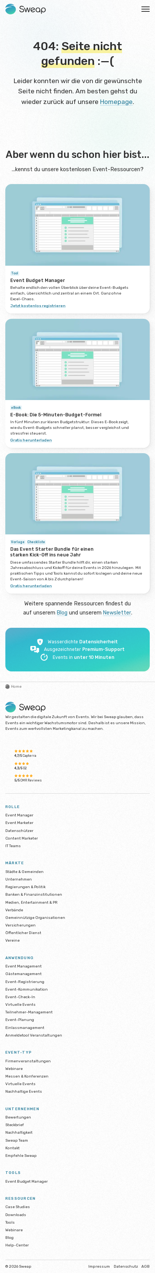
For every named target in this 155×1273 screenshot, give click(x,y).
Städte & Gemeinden (24, 871)
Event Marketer (19, 822)
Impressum (99, 1266)
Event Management (23, 966)
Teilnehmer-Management (29, 1012)
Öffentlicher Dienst (23, 932)
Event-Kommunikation (26, 988)
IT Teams (13, 845)
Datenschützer (19, 830)
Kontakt (12, 1147)
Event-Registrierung (24, 981)
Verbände (14, 909)
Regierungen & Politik (25, 886)
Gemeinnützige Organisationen (35, 917)
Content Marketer (21, 837)
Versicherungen (20, 925)
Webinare (14, 1068)
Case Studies (17, 1206)
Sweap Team (16, 1140)
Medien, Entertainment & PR (31, 902)
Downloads (15, 1214)
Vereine (12, 940)
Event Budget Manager (26, 1180)
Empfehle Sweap (21, 1155)
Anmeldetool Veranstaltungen (33, 1034)
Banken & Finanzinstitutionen (33, 894)
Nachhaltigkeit (19, 1132)
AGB (145, 1266)
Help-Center (17, 1245)
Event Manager (19, 815)
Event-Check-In (20, 996)
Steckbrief (14, 1124)
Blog (61, 612)
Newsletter (117, 612)
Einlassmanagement (24, 1027)
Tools (10, 1221)
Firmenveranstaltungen (28, 1060)
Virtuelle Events (20, 1004)
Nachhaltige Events (23, 1091)
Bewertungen (18, 1117)
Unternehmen (18, 879)
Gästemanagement (23, 973)
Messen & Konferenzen (27, 1076)
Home (13, 686)
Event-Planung (19, 1019)
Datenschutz (126, 1266)
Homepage (116, 102)
